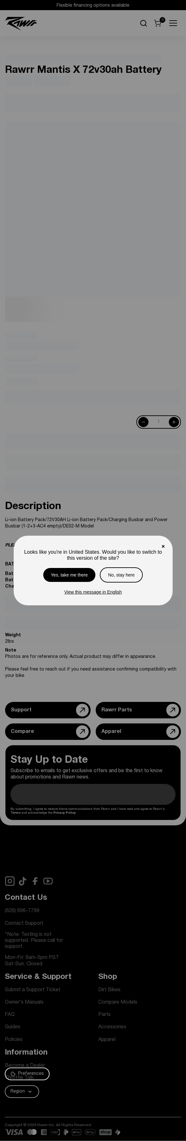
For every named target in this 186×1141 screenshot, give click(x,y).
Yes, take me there (69, 574)
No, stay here (121, 574)
